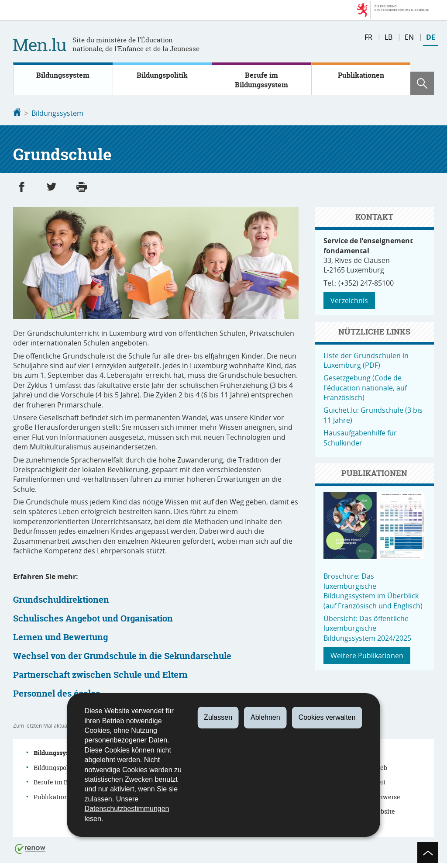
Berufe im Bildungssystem (261, 80)
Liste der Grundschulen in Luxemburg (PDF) (366, 359)
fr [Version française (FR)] (368, 37)
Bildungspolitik (162, 75)
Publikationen (361, 75)
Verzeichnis (349, 299)
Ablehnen (265, 717)
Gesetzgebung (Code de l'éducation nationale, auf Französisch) (365, 386)
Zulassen (218, 717)
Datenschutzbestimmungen (127, 808)
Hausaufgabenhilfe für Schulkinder (360, 436)
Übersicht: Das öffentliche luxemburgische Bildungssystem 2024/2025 (367, 627)
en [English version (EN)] (409, 37)
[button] (422, 83)
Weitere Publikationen (366, 654)
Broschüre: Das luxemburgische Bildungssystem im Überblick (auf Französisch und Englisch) (373, 589)
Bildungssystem (62, 75)
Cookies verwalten (327, 717)
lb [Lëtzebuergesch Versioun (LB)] (388, 37)
